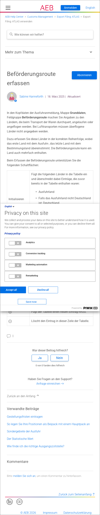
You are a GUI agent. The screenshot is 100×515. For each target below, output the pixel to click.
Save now (31, 301)
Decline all (43, 289)
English (10, 206)
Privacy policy (12, 233)
